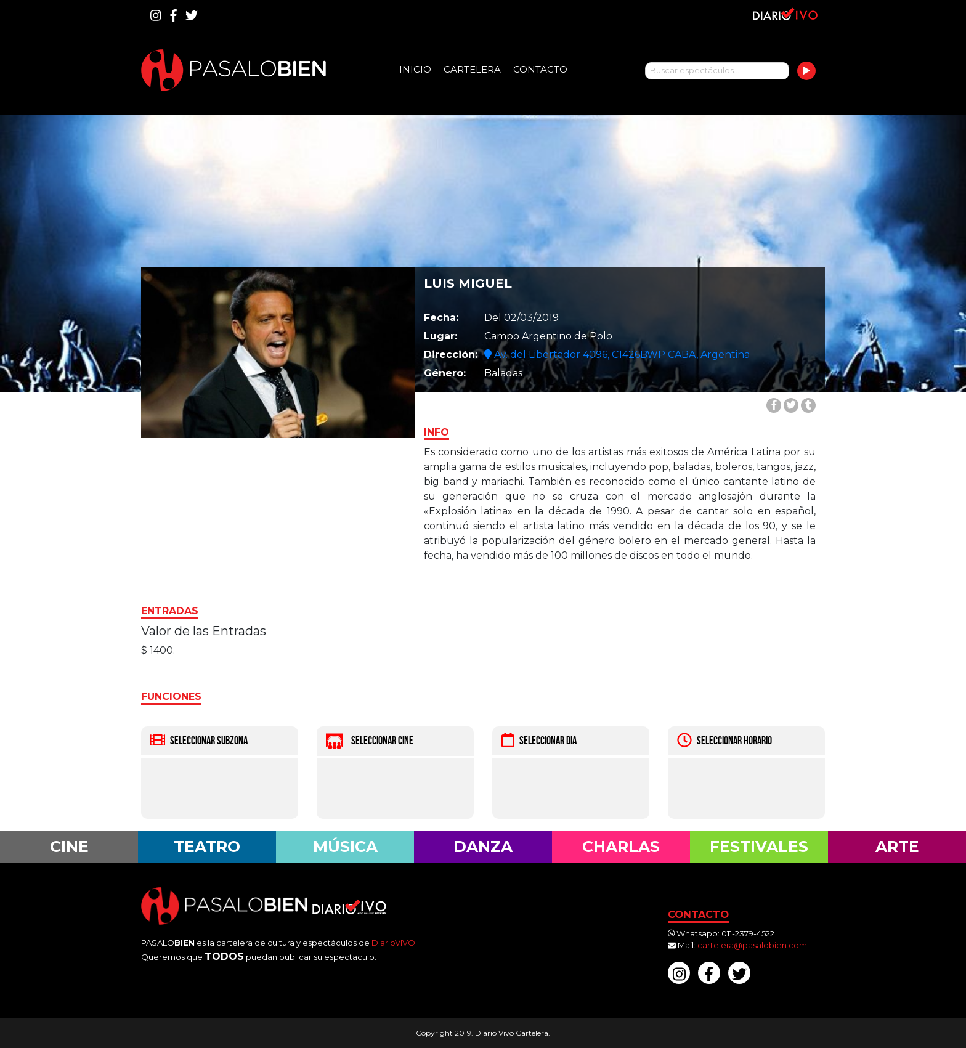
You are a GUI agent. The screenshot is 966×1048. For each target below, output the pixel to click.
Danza (483, 846)
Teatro (207, 846)
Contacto (540, 69)
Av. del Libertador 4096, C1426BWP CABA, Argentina (617, 354)
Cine (69, 846)
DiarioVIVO (393, 943)
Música (345, 846)
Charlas (621, 846)
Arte (897, 846)
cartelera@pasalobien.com (752, 945)
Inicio (415, 69)
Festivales (759, 846)
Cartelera (472, 69)
